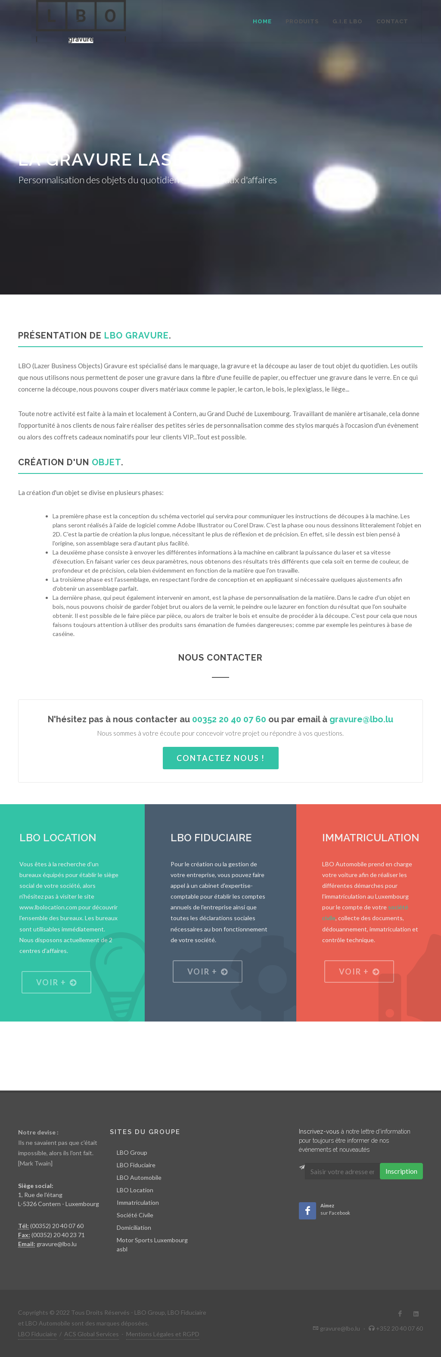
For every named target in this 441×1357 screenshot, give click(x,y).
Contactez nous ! (221, 758)
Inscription (401, 1171)
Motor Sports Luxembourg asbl (152, 1244)
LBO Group (132, 1152)
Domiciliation (134, 1227)
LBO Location (135, 1190)
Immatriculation (138, 1202)
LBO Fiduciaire (136, 1165)
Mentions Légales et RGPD (162, 1334)
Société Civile (135, 1215)
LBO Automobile (139, 1177)
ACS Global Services (91, 1334)
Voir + (56, 982)
